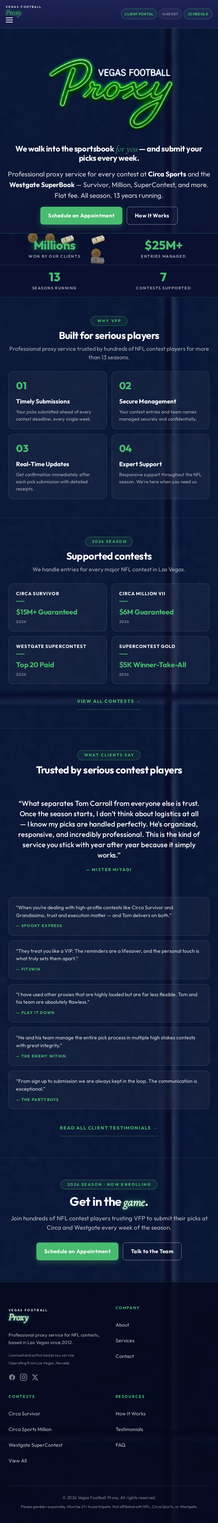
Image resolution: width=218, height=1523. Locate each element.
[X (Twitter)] (35, 1377)
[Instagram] (23, 1377)
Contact (125, 1356)
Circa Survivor (24, 1413)
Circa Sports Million (30, 1429)
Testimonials (129, 1429)
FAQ (120, 1445)
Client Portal (139, 14)
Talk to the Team (152, 1251)
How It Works (152, 215)
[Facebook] (12, 1377)
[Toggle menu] (11, 20)
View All (18, 1460)
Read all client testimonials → (109, 1128)
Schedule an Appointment (81, 215)
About (122, 1325)
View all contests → (109, 701)
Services (125, 1340)
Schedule (198, 14)
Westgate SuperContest (35, 1445)
